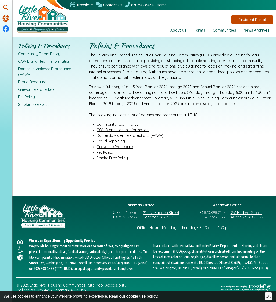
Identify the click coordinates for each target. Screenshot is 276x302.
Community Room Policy (39, 53)
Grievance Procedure (36, 89)
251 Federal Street (246, 212)
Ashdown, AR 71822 (247, 217)
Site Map (95, 285)
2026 (24, 285)
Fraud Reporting (32, 82)
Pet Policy (26, 97)
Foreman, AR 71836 (159, 217)
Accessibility (115, 285)
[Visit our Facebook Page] (6, 29)
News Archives (256, 30)
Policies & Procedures (44, 46)
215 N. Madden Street (161, 212)
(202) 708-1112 (126, 263)
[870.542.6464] (139, 5)
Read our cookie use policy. (133, 296)
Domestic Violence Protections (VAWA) (44, 71)
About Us (178, 30)
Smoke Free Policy (34, 104)
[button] (5, 8)
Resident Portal (252, 19)
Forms (199, 30)
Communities (224, 30)
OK (268, 296)
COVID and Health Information (44, 61)
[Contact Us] (109, 5)
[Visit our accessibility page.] (5, 18)
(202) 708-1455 (43, 268)
